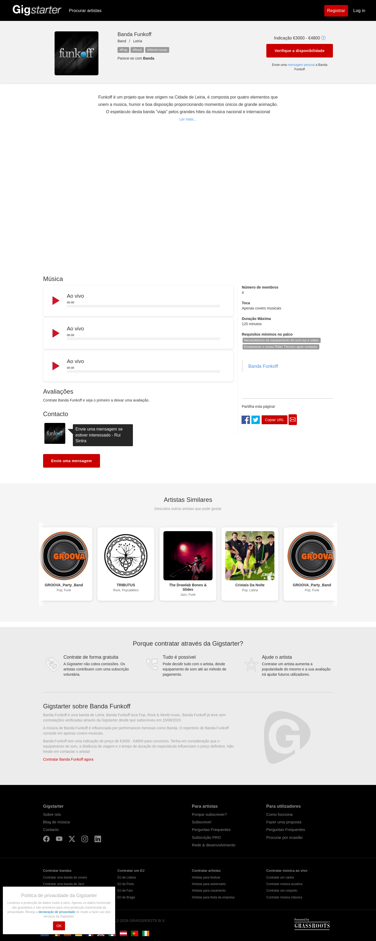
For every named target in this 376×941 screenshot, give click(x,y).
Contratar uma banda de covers (65, 877)
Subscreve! (202, 822)
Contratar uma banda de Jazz (63, 884)
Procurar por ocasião (284, 837)
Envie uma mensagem (71, 461)
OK (59, 926)
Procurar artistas (85, 10)
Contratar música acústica (284, 884)
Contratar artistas (206, 871)
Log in (359, 10)
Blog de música (56, 822)
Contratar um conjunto (281, 890)
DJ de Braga (126, 897)
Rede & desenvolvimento (214, 845)
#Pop (123, 50)
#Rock (137, 50)
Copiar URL (274, 420)
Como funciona (279, 814)
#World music (157, 50)
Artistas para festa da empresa (213, 897)
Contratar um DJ (131, 871)
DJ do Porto (126, 884)
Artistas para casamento (209, 890)
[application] (138, 300)
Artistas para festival (206, 877)
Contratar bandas (57, 871)
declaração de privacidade (57, 912)
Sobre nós (52, 814)
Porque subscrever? (209, 814)
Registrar (336, 10)
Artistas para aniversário (209, 884)
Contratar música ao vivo (287, 871)
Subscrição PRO (206, 837)
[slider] (143, 306)
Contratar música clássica (284, 897)
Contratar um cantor (280, 877)
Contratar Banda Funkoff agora (68, 759)
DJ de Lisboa (127, 877)
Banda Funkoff (263, 366)
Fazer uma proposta (283, 822)
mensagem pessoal (301, 65)
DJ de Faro (125, 890)
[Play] (55, 301)
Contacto (51, 829)
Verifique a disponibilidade (300, 51)
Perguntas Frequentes (211, 829)
